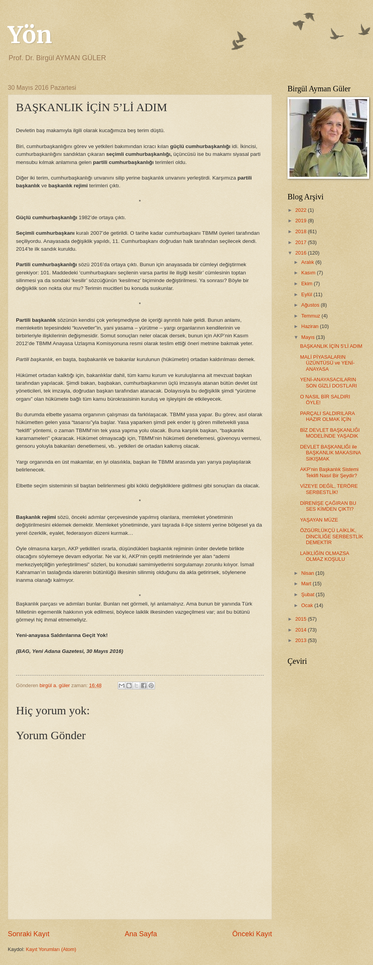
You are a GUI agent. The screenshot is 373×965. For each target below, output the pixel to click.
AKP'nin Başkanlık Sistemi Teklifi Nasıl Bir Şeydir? (329, 472)
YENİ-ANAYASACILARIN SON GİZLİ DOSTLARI (328, 382)
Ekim (307, 283)
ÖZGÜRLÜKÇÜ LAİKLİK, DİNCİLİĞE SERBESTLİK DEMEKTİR (331, 536)
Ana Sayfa (141, 934)
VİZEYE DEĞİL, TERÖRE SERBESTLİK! (329, 489)
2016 (301, 253)
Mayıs (308, 337)
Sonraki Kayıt (28, 934)
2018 (301, 231)
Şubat (308, 594)
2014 (301, 630)
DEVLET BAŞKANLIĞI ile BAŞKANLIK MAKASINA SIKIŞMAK (330, 453)
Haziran (310, 326)
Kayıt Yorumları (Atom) (51, 949)
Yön (30, 34)
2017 (301, 242)
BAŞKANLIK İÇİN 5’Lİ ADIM (331, 346)
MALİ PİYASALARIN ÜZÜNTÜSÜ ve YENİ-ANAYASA (327, 363)
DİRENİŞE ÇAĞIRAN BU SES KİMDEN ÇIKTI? (328, 506)
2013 (301, 640)
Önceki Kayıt (252, 934)
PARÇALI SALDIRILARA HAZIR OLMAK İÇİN (327, 416)
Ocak (307, 605)
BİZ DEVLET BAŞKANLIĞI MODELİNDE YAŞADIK (330, 433)
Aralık (308, 262)
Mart (306, 583)
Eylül (307, 294)
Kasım (309, 273)
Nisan (308, 573)
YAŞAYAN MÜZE (319, 520)
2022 (301, 210)
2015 (301, 619)
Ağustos (311, 305)
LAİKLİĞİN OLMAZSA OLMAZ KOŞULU (324, 556)
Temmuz (311, 316)
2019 (301, 220)
